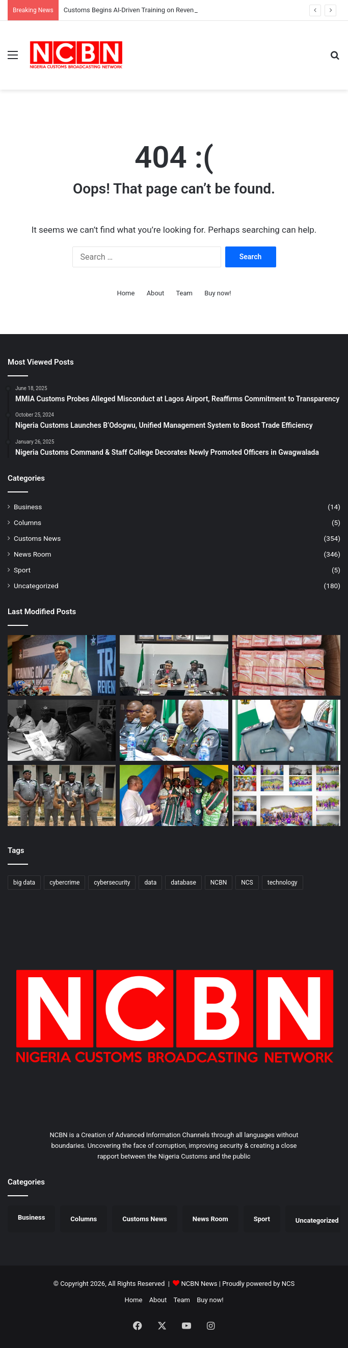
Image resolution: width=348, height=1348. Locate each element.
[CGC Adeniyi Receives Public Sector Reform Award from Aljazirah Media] (62, 730)
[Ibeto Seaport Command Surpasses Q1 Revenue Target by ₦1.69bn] (286, 730)
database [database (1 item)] (183, 882)
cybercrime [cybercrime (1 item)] (64, 882)
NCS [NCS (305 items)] (247, 882)
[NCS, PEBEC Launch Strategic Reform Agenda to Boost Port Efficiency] (174, 730)
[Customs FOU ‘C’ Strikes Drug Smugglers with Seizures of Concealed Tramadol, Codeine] (286, 665)
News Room (32, 554)
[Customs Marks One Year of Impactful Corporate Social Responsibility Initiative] (286, 795)
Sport (22, 570)
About (156, 293)
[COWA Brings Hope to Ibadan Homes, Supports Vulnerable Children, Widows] (174, 795)
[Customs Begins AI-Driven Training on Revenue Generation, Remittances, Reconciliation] (62, 665)
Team (184, 293)
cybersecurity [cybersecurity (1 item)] (112, 882)
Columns (27, 522)
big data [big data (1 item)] (24, 882)
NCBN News (199, 1283)
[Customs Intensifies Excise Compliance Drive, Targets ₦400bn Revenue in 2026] (174, 665)
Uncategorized (36, 586)
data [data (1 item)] (150, 882)
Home (126, 293)
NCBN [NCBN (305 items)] (218, 882)
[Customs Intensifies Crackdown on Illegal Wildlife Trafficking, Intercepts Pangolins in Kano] (62, 795)
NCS (288, 1283)
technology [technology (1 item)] (282, 882)
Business (28, 507)
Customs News (37, 538)
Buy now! (217, 293)
